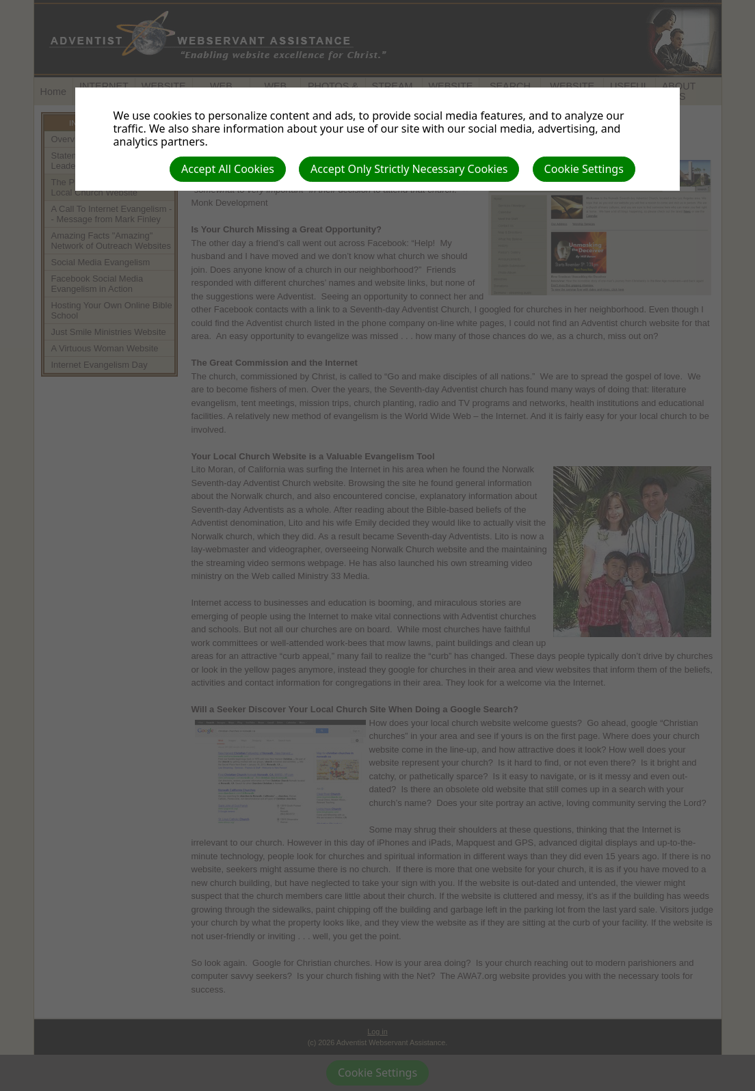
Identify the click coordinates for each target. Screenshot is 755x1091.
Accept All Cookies (227, 168)
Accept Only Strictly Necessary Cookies (408, 168)
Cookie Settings (584, 168)
